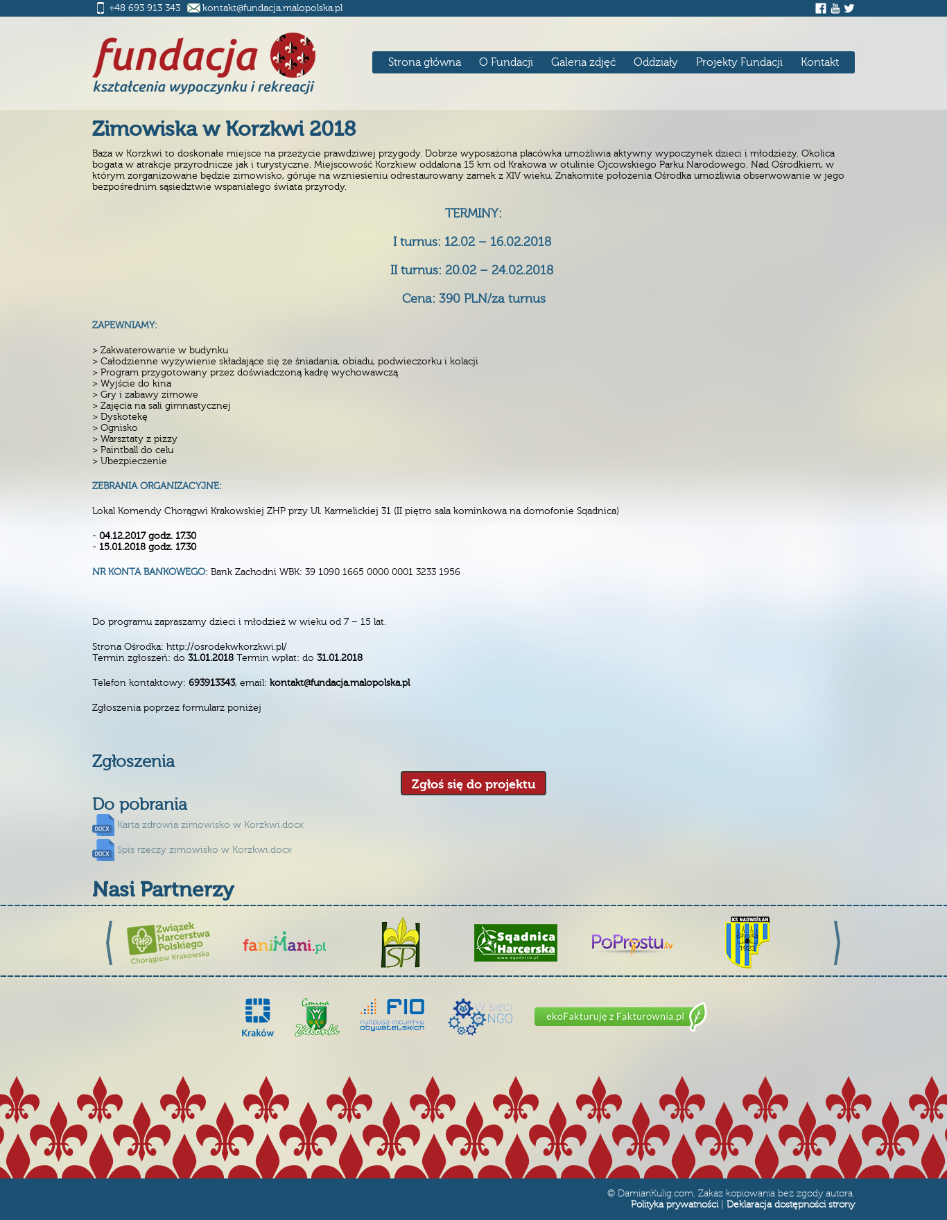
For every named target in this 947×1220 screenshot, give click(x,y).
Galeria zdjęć (583, 62)
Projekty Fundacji (739, 62)
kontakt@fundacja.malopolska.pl (272, 8)
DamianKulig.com (655, 1193)
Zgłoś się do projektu (473, 784)
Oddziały (656, 62)
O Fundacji (506, 62)
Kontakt (820, 62)
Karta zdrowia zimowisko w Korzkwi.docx (210, 825)
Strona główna (424, 62)
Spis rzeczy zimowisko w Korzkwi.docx (204, 850)
